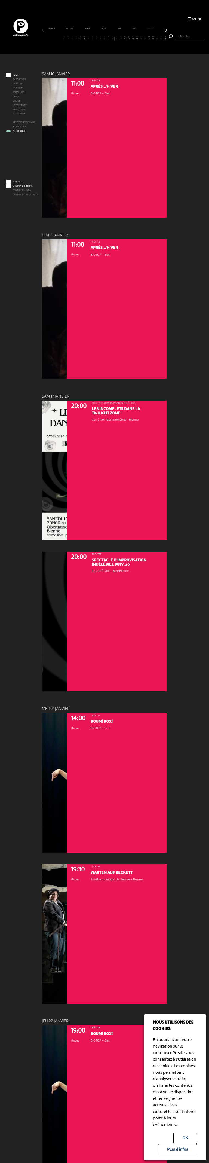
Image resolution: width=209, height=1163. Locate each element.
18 (112, 38)
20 (120, 38)
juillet (151, 28)
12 (88, 38)
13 (92, 38)
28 (153, 38)
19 (117, 38)
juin (135, 28)
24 (137, 38)
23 (133, 38)
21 (125, 38)
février (70, 28)
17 (108, 38)
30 (161, 38)
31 (165, 38)
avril (104, 28)
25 (141, 38)
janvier (51, 28)
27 (149, 38)
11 (84, 38)
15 (100, 38)
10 (80, 38)
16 (104, 38)
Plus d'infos (177, 1149)
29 (157, 38)
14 (96, 38)
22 (129, 38)
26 (145, 38)
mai (119, 28)
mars (87, 28)
